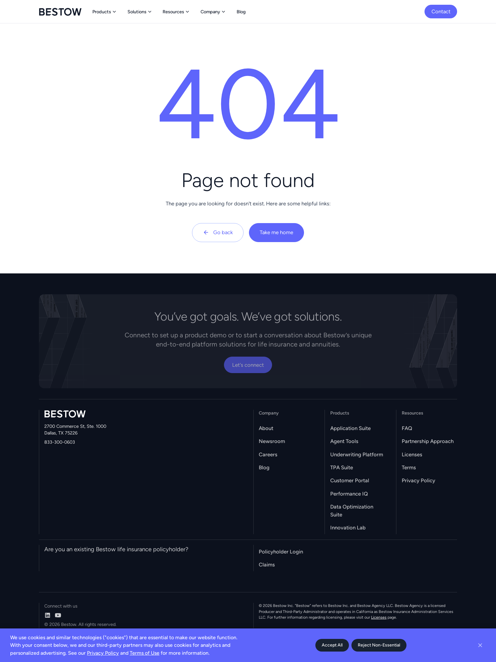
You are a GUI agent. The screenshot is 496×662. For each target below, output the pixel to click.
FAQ (407, 428)
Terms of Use (144, 653)
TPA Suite (341, 467)
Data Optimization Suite (351, 510)
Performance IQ (349, 493)
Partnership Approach (428, 441)
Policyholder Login (281, 551)
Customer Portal (349, 480)
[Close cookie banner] (480, 645)
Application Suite (350, 428)
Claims (267, 564)
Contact (440, 11)
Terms (409, 467)
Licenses (412, 454)
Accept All (332, 645)
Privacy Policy (418, 480)
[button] (105, 12)
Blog (264, 467)
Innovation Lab (348, 527)
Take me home (276, 232)
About (266, 428)
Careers (268, 454)
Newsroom (272, 441)
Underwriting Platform (356, 454)
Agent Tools (344, 441)
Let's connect (248, 365)
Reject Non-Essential (379, 645)
